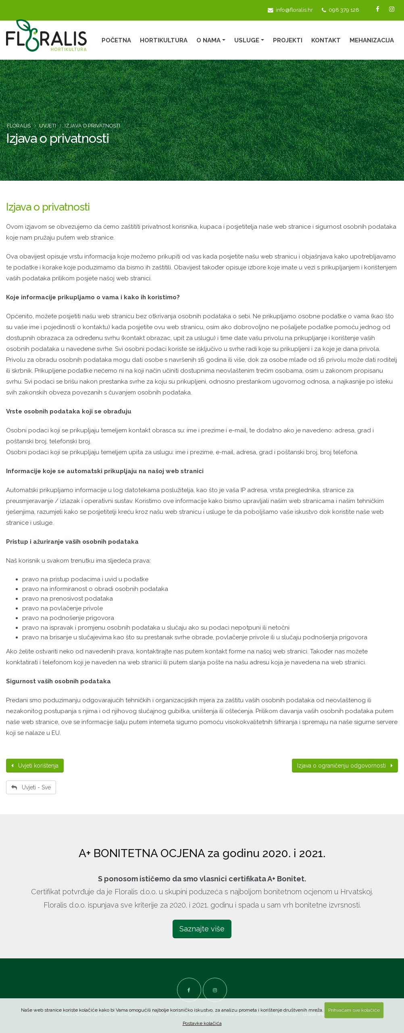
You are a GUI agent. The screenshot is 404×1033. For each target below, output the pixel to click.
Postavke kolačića (202, 1023)
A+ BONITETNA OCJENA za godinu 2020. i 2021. (202, 853)
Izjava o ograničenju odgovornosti (345, 765)
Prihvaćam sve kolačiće (354, 1010)
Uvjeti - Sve (31, 787)
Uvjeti (47, 126)
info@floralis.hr (290, 9)
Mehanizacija (372, 40)
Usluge (246, 40)
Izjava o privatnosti (48, 207)
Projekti (287, 40)
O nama (208, 40)
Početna (116, 40)
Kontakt (326, 40)
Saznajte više (202, 928)
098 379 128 (340, 9)
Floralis (19, 126)
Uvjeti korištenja (34, 765)
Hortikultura (163, 40)
